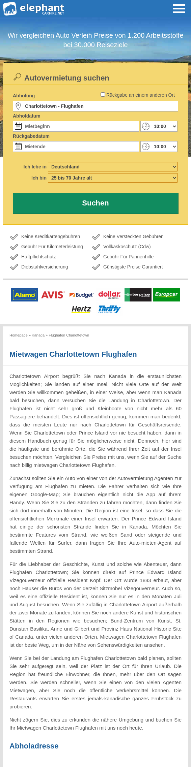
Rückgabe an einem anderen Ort (140, 95)
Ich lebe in (35, 166)
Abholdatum (26, 116)
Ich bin (39, 178)
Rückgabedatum (31, 136)
